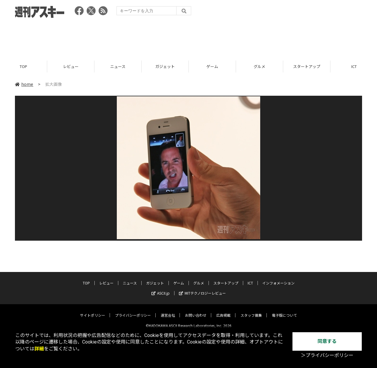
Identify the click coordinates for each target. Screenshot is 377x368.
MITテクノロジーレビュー (202, 288)
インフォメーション (278, 278)
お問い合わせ (195, 310)
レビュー (71, 66)
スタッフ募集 (251, 310)
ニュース (117, 66)
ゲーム (212, 66)
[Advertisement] (188, 37)
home (24, 84)
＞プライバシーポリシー (327, 355)
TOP (23, 66)
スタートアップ (306, 66)
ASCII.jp (160, 288)
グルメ (259, 66)
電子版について (284, 310)
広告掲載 (223, 310)
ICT (250, 278)
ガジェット (165, 66)
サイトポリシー (92, 310)
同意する (327, 341)
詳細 (39, 349)
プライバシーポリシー (133, 310)
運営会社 (168, 310)
